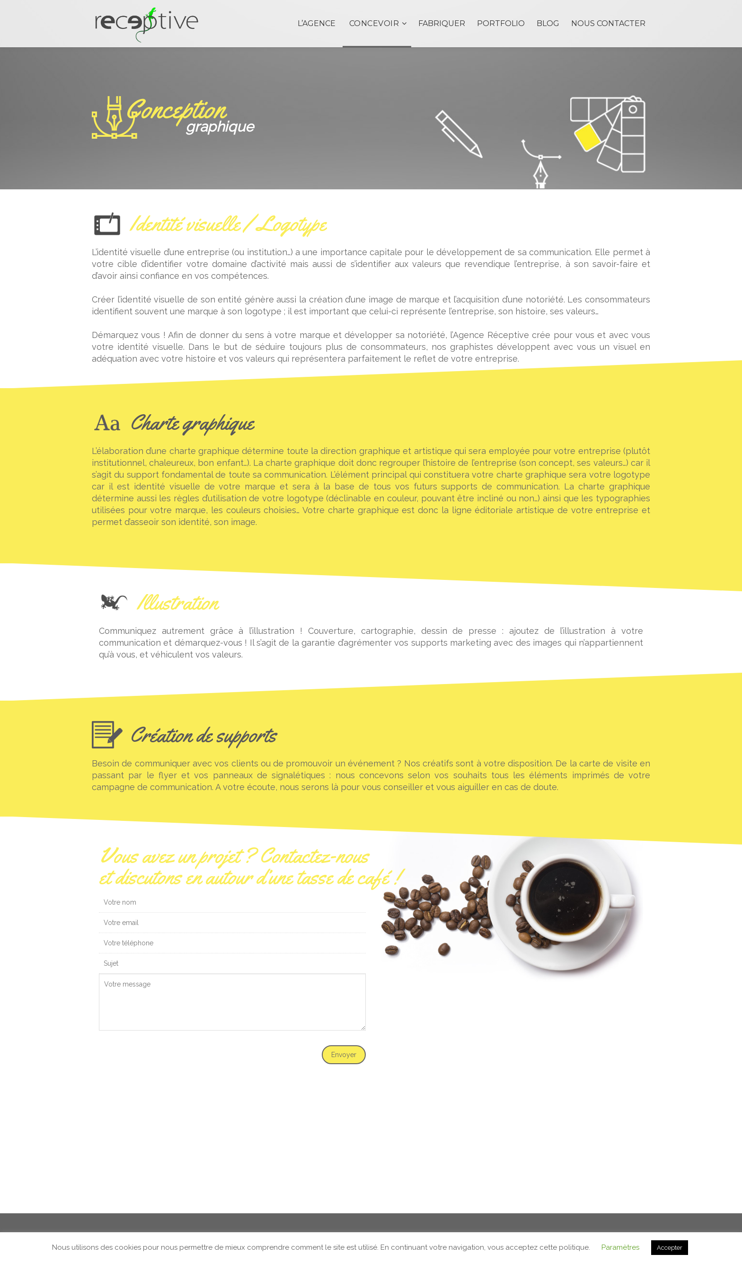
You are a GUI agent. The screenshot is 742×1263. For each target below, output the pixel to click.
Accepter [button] (669, 1247)
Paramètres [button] (620, 1247)
